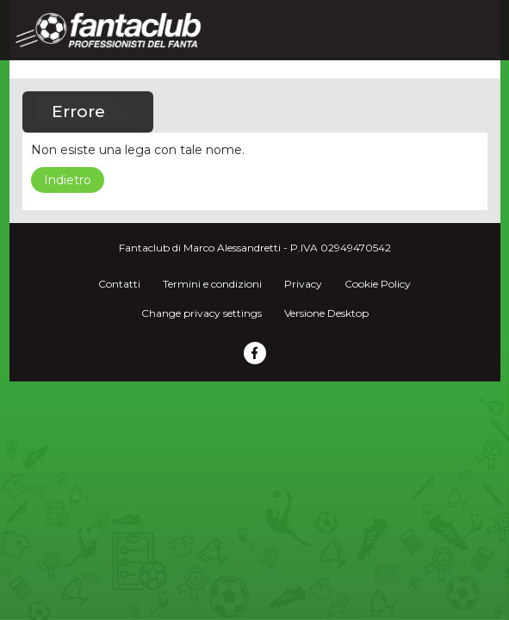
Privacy (303, 283)
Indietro (67, 180)
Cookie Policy (378, 283)
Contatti (119, 283)
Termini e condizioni (212, 283)
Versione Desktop (326, 313)
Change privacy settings (201, 313)
